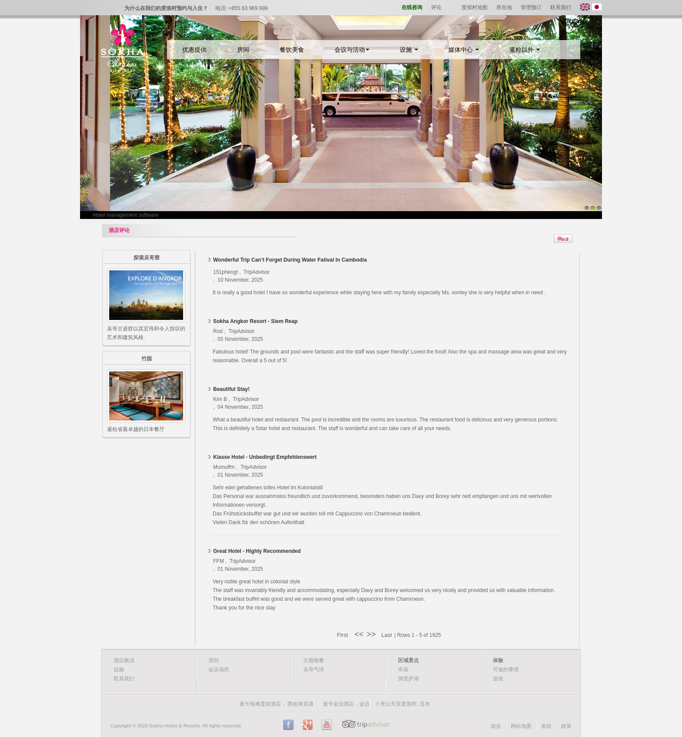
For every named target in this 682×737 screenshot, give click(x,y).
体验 (498, 660)
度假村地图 (474, 7)
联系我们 (560, 7)
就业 (496, 726)
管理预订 (531, 7)
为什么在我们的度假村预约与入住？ (166, 8)
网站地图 (521, 726)
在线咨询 (411, 7)
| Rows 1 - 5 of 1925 (417, 635)
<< (359, 634)
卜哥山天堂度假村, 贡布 (402, 704)
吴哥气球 (313, 669)
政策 (566, 726)
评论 (436, 7)
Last (386, 635)
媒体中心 (463, 49)
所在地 (504, 7)
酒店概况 (124, 660)
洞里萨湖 (408, 679)
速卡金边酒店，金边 (346, 704)
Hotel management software (125, 215)
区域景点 (408, 660)
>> (372, 634)
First (344, 635)
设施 (409, 49)
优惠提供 (194, 49)
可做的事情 (506, 669)
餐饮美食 (292, 49)
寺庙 (403, 669)
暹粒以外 (524, 49)
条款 (546, 726)
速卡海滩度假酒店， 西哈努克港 (276, 704)
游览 (498, 679)
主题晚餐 (313, 660)
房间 (243, 49)
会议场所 (218, 669)
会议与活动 (351, 49)
